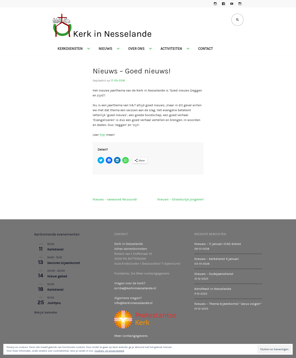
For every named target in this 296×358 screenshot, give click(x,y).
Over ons (136, 48)
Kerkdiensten (70, 48)
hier (102, 135)
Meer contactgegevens (131, 336)
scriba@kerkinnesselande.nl (135, 288)
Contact (205, 48)
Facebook (223, 3)
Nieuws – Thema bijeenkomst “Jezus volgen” (227, 304)
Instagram (215, 3)
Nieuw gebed (57, 276)
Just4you (54, 303)
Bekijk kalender (45, 312)
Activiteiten (171, 48)
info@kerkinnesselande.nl (133, 303)
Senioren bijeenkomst (63, 263)
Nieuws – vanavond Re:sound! (115, 199)
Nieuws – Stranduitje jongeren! (180, 199)
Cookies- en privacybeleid (109, 350)
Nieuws (105, 48)
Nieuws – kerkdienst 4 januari (216, 259)
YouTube (231, 3)
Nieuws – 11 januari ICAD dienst (217, 244)
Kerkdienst (55, 249)
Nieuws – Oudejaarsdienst (213, 274)
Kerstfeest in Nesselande (212, 289)
